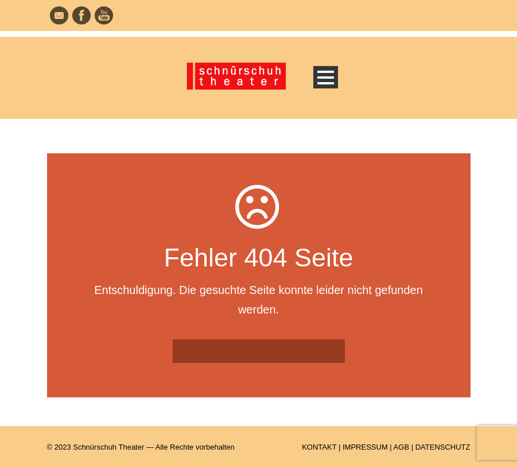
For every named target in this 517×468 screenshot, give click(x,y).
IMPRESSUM (365, 447)
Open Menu (325, 77)
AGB (401, 447)
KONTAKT (319, 447)
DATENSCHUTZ (443, 447)
